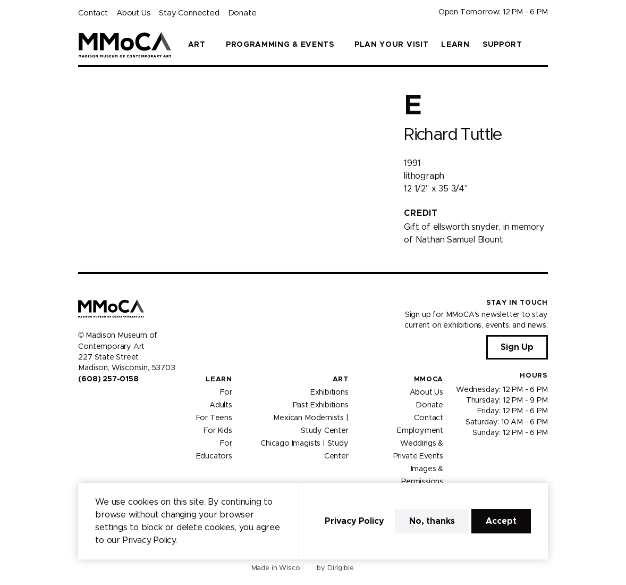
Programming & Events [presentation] (280, 44)
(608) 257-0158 (108, 379)
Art (341, 379)
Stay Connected (189, 13)
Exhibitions (329, 392)
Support (502, 44)
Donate (242, 13)
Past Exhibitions (321, 404)
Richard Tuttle (452, 135)
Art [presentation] (197, 44)
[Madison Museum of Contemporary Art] (124, 44)
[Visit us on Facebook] (82, 401)
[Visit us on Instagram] (95, 401)
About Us (133, 13)
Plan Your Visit (391, 44)
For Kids (218, 430)
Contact (93, 13)
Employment (420, 430)
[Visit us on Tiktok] (120, 401)
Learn (455, 44)
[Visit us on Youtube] (108, 401)
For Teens (214, 417)
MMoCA (429, 379)
